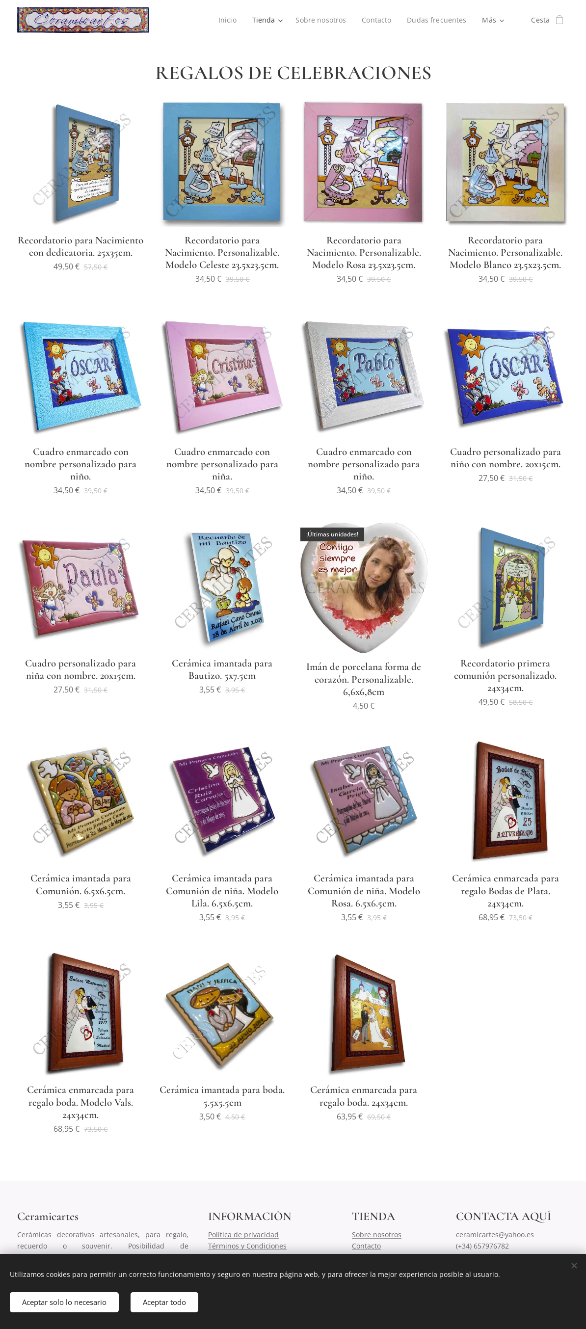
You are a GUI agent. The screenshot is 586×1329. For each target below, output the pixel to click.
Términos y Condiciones (247, 1245)
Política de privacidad (243, 1234)
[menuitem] (226, 20)
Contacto (366, 1245)
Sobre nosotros (376, 1234)
